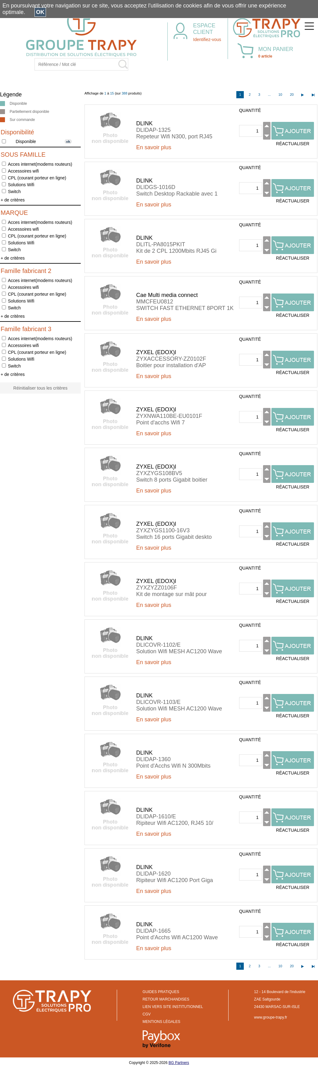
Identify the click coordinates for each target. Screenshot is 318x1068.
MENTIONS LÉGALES (161, 1021)
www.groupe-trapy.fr (270, 1017)
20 (291, 94)
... (269, 94)
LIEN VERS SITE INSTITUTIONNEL (173, 1007)
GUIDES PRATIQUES (161, 992)
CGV (147, 1014)
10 (280, 94)
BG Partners (179, 1063)
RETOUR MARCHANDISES (166, 999)
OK (40, 12)
